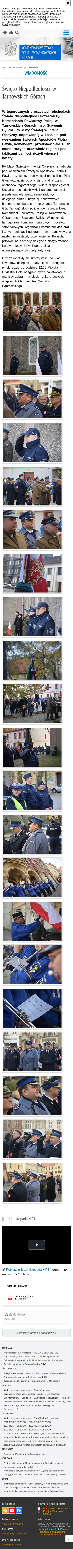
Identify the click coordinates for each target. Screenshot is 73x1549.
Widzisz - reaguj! (36, 1394)
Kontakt (26, 1474)
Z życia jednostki (9, 1368)
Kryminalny (7, 1449)
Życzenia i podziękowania (16, 1381)
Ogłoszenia (54, 1381)
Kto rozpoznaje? (38, 1454)
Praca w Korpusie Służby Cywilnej (49, 1474)
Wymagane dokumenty (52, 1471)
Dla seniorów (53, 1394)
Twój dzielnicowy (41, 1390)
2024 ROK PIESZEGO (40, 1422)
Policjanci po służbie (38, 1377)
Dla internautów (11, 1398)
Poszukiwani (21, 1454)
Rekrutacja (7, 1458)
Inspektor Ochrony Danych (53, 1491)
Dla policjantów (39, 1381)
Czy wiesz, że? (11, 1409)
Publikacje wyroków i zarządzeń (19, 1356)
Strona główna (9, 68)
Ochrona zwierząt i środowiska (18, 1401)
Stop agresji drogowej (14, 1441)
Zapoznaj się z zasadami (52, 1532)
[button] (66, 33)
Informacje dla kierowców (16, 1437)
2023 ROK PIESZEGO (15, 1426)
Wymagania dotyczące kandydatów (21, 1471)
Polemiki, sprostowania (49, 1356)
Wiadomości (33, 68)
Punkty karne (37, 1437)
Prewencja (6, 1385)
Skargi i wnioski (45, 1487)
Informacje (21, 68)
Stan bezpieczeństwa (46, 1373)
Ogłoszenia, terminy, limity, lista (19, 1467)
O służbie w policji (53, 1463)
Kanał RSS (5, 1510)
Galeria (62, 1373)
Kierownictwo (24, 1353)
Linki (57, 1487)
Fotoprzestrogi (36, 1433)
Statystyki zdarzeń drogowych (42, 1441)
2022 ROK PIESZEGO (40, 1426)
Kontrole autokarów (54, 1433)
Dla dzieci (26, 1398)
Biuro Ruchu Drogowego (45, 1418)
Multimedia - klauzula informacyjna (46, 1360)
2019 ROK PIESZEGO (15, 1433)
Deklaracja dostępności (15, 1360)
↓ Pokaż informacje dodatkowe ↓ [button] (36, 1332)
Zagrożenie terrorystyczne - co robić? (52, 1398)
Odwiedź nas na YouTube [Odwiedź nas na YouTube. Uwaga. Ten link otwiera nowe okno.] (12, 1510)
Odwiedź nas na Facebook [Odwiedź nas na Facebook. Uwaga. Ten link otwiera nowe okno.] (19, 1510)
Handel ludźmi (28, 1487)
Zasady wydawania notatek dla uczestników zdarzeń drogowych (35, 1445)
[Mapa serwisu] (11, 33)
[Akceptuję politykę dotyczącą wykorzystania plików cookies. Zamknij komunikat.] (68, 3)
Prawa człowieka (44, 1401)
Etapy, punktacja (12, 1474)
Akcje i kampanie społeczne (17, 1390)
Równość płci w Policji (35, 1364)
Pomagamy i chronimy (14, 1377)
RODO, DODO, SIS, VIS (46, 1353)
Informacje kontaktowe (15, 1484)
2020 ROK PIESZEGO (40, 1430)
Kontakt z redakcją (13, 1523)
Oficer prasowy (35, 1484)
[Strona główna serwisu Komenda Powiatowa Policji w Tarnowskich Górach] (5, 33)
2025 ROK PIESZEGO (15, 1422)
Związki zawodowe (13, 1364)
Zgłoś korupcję (11, 1487)
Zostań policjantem (13, 1463)
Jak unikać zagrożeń (14, 1405)
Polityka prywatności (50, 1534)
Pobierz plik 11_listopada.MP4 (27, 1269)
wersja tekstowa (12, 1544)
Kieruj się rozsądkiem (57, 1437)
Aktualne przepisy (33, 1463)
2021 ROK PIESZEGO (15, 1430)
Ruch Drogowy (9, 1413)
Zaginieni (8, 1454)
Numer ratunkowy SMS (57, 1484)
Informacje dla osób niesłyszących (20, 1491)
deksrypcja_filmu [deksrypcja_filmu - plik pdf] (24, 1296)
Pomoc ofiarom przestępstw (40, 1405)
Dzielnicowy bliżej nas (14, 1394)
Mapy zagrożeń (63, 1401)
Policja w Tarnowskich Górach (18, 1373)
